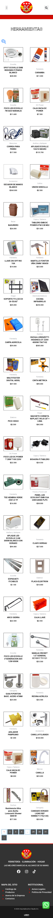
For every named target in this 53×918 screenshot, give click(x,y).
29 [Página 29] (33, 832)
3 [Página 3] (15, 832)
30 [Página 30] (39, 832)
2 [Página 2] (9, 832)
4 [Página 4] (21, 832)
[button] (6, 7)
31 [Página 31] (46, 832)
